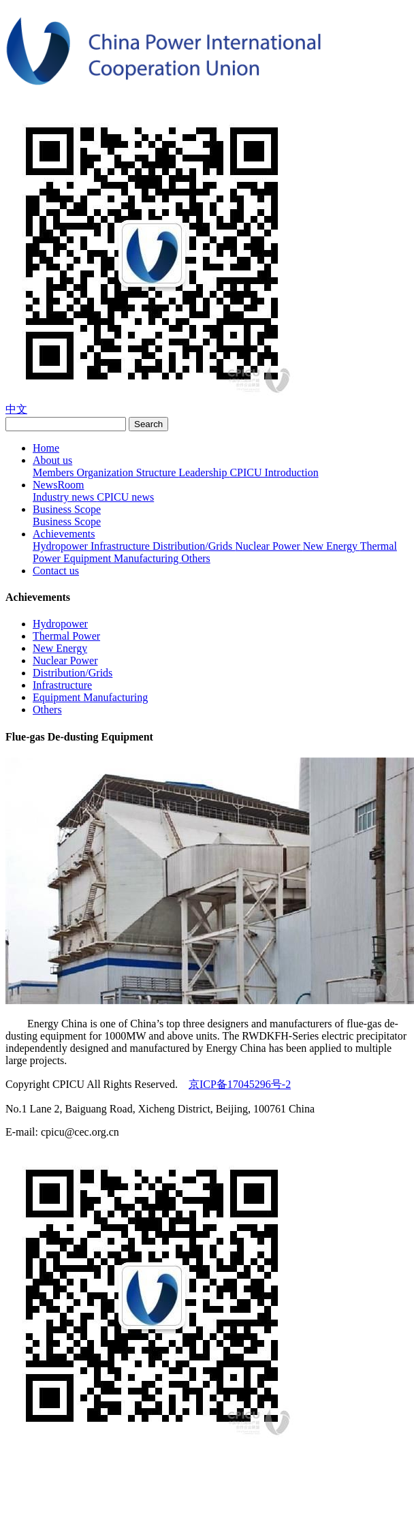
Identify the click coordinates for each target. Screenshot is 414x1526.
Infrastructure (122, 546)
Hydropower (62, 546)
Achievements (64, 534)
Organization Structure (127, 472)
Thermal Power (66, 636)
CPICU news (125, 497)
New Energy (331, 546)
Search (148, 424)
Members (54, 472)
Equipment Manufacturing (122, 558)
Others (195, 558)
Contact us (56, 570)
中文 (16, 409)
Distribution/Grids (194, 546)
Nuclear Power (269, 546)
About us (52, 460)
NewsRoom (58, 484)
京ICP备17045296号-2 (240, 1084)
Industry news (65, 497)
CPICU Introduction (273, 472)
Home (46, 448)
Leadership (203, 472)
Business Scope (67, 509)
